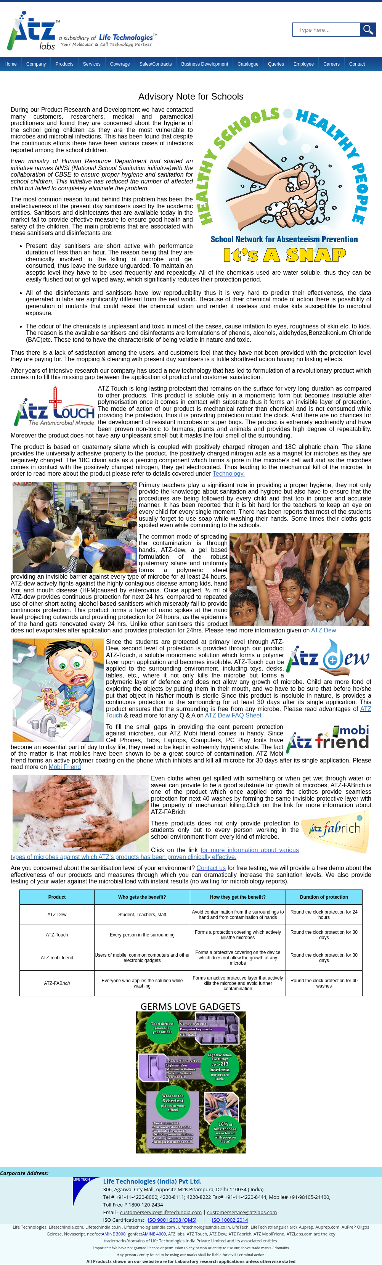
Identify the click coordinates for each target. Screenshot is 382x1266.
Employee (304, 64)
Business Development (204, 64)
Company (36, 64)
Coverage (120, 64)
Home (11, 64)
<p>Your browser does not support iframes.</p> (191, 1216)
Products (64, 64)
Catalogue (248, 64)
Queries (276, 64)
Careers (331, 64)
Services (92, 64)
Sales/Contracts (156, 64)
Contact (357, 64)
